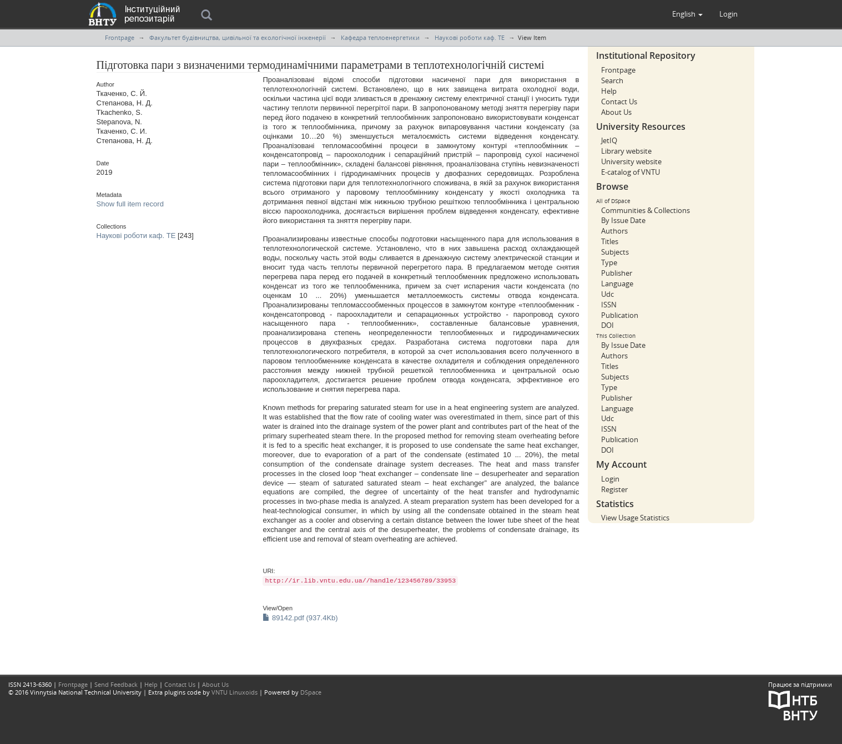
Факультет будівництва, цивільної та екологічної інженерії (237, 37)
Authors (614, 231)
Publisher (616, 273)
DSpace (310, 692)
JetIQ (609, 140)
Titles (609, 241)
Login (610, 479)
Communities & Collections (645, 210)
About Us (616, 112)
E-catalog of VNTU (630, 172)
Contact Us (619, 102)
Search (612, 80)
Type (609, 262)
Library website (626, 151)
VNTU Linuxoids (234, 692)
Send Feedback (116, 684)
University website (631, 161)
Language (617, 284)
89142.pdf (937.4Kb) (300, 618)
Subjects (615, 252)
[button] (687, 14)
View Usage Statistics (635, 518)
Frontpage (119, 37)
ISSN (609, 305)
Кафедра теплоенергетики (380, 37)
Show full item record (130, 204)
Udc (607, 294)
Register (614, 489)
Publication (619, 315)
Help (609, 91)
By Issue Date (623, 220)
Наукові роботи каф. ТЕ (470, 37)
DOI (607, 325)
